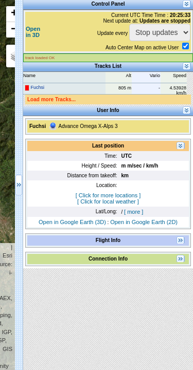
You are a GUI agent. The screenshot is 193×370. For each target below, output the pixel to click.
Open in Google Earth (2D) (144, 222)
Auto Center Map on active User (142, 47)
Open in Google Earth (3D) (72, 222)
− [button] (14, 30)
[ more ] (133, 212)
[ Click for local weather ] (108, 201)
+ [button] (14, 14)
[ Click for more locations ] (108, 195)
